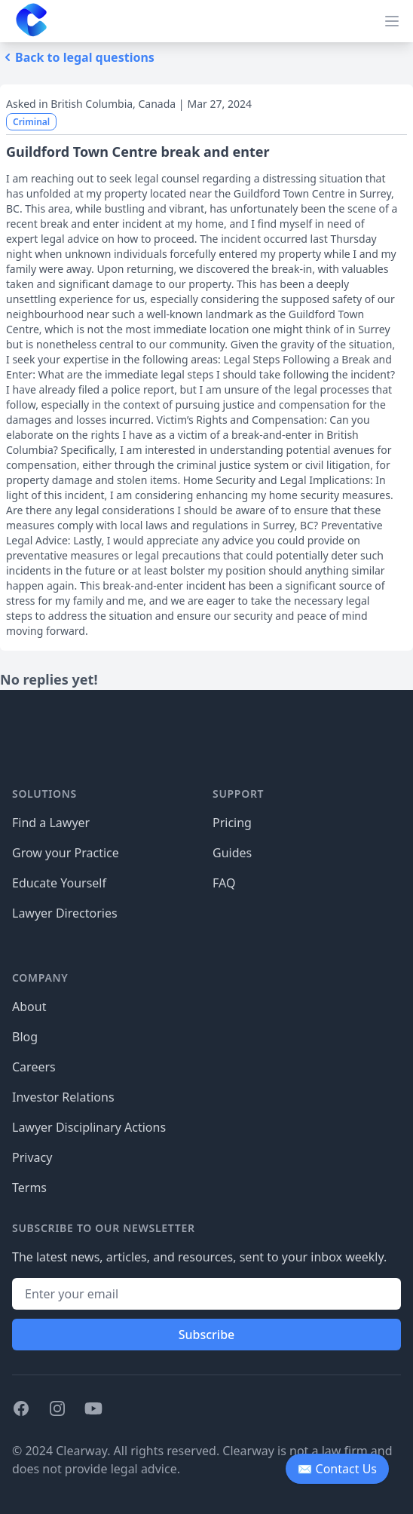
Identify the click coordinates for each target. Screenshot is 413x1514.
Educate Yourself (59, 883)
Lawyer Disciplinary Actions (89, 1127)
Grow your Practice (65, 852)
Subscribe (207, 1334)
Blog (25, 1036)
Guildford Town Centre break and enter (138, 152)
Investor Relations (63, 1097)
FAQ (224, 883)
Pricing (232, 822)
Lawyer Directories (65, 913)
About (29, 1006)
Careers (34, 1067)
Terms (29, 1187)
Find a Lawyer (51, 822)
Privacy (32, 1157)
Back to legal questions (77, 57)
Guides (232, 852)
